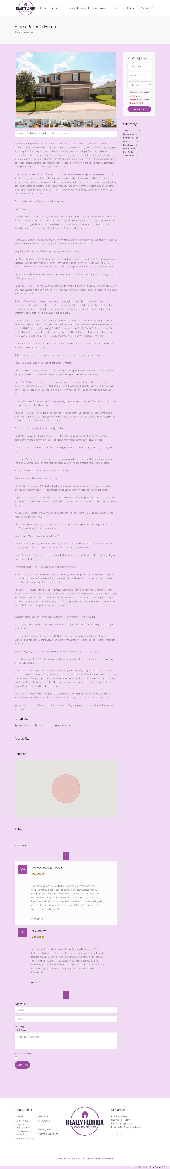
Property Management (78, 8)
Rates (53, 133)
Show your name (23, 1053)
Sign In (129, 8)
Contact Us (44, 1120)
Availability (31, 133)
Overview (19, 133)
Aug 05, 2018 (37, 982)
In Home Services (25, 1138)
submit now (22, 1065)
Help (115, 8)
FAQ (41, 1125)
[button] (17, 85)
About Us (43, 1116)
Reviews (62, 133)
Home (43, 8)
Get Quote (139, 109)
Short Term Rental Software (157, 1167)
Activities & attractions (22, 1132)
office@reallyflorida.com (130, 1127)
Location (43, 133)
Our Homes (55, 8)
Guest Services (99, 8)
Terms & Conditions (48, 1134)
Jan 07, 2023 (37, 918)
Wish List (146, 8)
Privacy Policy (46, 1129)
